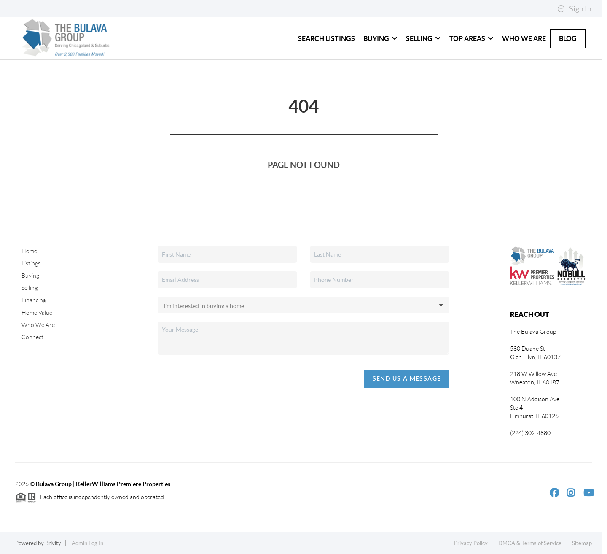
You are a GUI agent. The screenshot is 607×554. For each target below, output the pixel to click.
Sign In (574, 9)
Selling (423, 38)
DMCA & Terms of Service (529, 543)
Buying (380, 38)
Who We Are (524, 38)
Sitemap (582, 543)
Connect (32, 337)
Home (29, 251)
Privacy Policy (471, 543)
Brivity (53, 543)
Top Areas (471, 38)
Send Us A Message (407, 378)
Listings (30, 263)
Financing (33, 300)
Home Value (36, 312)
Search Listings (326, 38)
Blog (568, 38)
